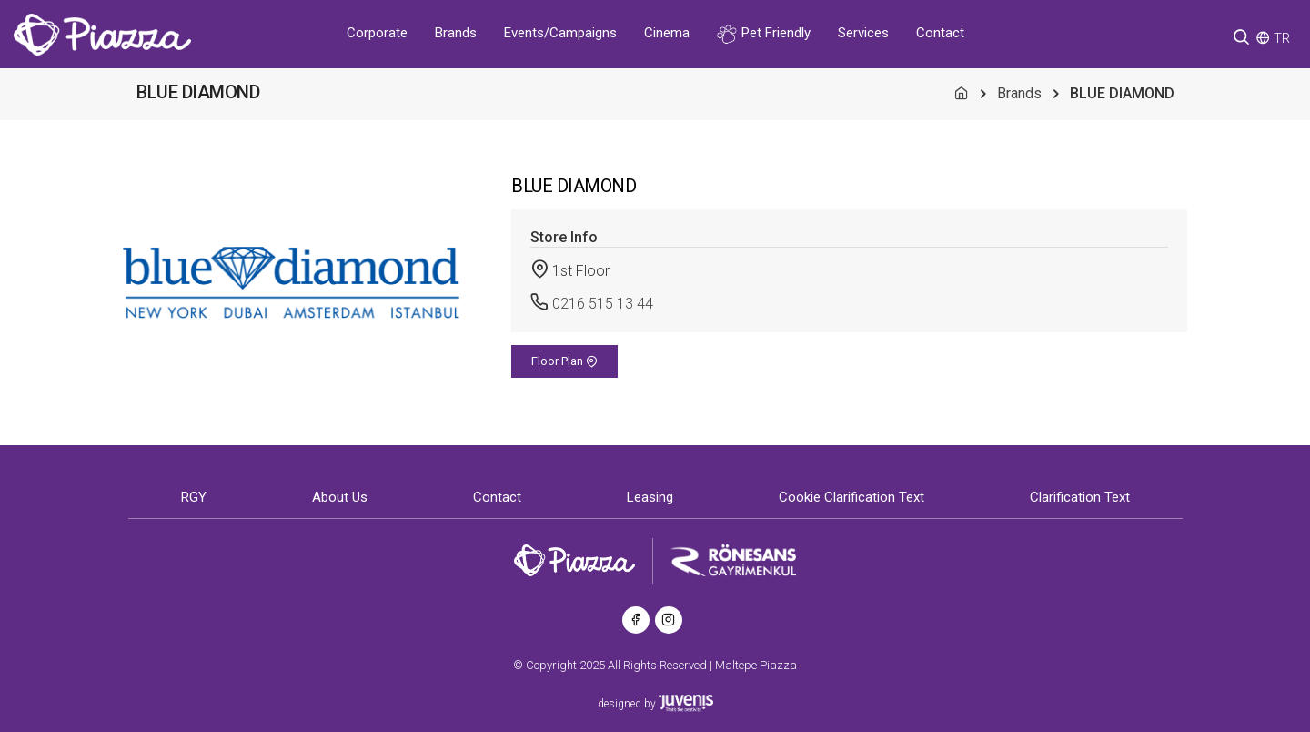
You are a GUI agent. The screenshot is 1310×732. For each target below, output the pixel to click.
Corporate (377, 33)
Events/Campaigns (560, 33)
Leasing (650, 497)
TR (1282, 38)
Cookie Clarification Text (851, 497)
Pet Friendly (764, 34)
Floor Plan (564, 361)
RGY (194, 497)
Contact (940, 33)
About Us (340, 497)
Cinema (667, 33)
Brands (456, 33)
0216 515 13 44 (602, 303)
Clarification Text (1080, 497)
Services (863, 33)
